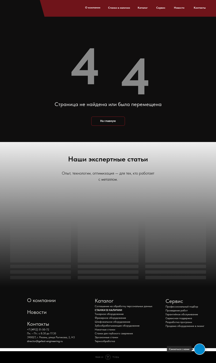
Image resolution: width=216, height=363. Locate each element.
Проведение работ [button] (177, 310)
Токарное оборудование (109, 314)
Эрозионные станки (106, 337)
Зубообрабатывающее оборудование (117, 325)
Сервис (160, 7)
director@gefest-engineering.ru (45, 341)
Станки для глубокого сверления (114, 333)
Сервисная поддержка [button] (179, 318)
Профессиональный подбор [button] (182, 306)
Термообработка (105, 341)
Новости (179, 7)
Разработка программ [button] (179, 322)
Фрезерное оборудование (110, 317)
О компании (92, 7)
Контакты (200, 7)
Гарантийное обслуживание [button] (182, 314)
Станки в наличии (119, 7)
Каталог (143, 7)
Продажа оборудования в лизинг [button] (185, 326)
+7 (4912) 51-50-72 (38, 329)
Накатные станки (105, 329)
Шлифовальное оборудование (112, 321)
